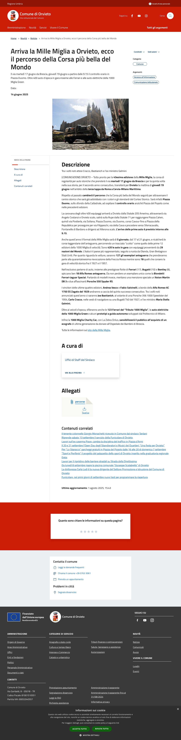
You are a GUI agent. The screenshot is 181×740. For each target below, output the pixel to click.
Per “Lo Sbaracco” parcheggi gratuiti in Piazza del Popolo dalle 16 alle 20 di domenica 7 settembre (114, 449)
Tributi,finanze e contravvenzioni (107, 642)
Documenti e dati (15, 672)
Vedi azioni (154, 52)
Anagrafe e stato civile (60, 642)
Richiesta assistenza (59, 703)
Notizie (33, 38)
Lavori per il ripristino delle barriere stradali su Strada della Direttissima (99, 461)
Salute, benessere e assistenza (105, 647)
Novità (24, 38)
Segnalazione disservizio (61, 692)
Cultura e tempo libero (60, 647)
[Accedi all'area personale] (159, 3)
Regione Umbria (15, 3)
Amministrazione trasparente (105, 687)
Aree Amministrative (17, 647)
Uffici (9, 652)
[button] (90, 735)
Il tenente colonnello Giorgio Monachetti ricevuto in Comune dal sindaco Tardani (104, 433)
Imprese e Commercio (59, 652)
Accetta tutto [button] (80, 729)
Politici (10, 662)
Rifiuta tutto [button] (102, 729)
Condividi (140, 52)
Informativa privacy (100, 701)
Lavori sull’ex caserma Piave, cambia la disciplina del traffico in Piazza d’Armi (102, 441)
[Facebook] (131, 16)
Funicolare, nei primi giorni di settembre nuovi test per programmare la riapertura (105, 477)
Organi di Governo (16, 642)
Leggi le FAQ (55, 698)
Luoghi (136, 666)
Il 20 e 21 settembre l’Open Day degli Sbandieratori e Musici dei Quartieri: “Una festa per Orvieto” (113, 445)
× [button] (178, 709)
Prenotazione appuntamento (63, 687)
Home (13, 38)
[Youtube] (138, 16)
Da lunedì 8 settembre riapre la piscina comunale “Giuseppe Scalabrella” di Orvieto (105, 465)
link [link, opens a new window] (117, 723)
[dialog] (90, 723)
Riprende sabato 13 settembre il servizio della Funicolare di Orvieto (97, 437)
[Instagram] (145, 16)
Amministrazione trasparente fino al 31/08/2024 (108, 694)
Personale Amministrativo (19, 667)
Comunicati (138, 647)
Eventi (136, 671)
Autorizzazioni (98, 652)
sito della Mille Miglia (99, 330)
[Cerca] (170, 15)
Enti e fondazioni (15, 657)
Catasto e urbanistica (59, 657)
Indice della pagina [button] (22, 160)
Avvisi (136, 652)
